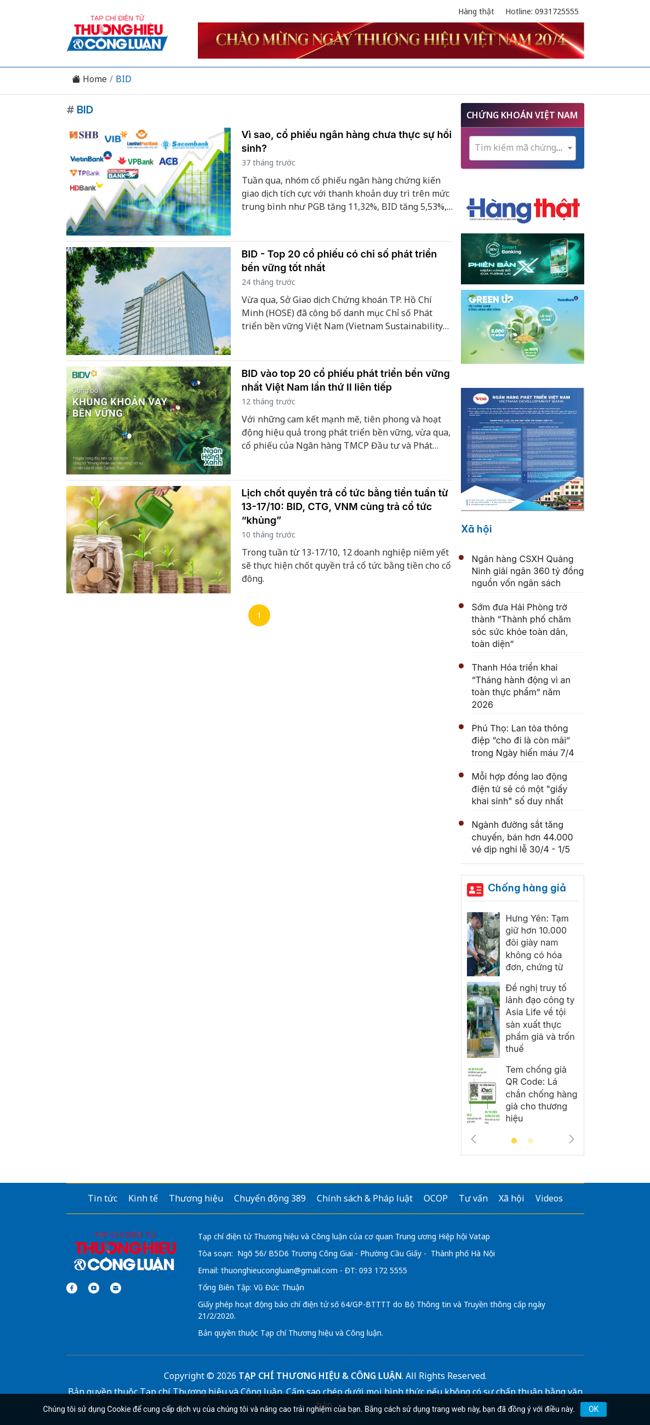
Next (571, 1139)
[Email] (115, 1288)
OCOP (436, 1198)
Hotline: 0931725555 (542, 11)
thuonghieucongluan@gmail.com (279, 1270)
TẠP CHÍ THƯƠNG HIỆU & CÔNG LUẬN (320, 1376)
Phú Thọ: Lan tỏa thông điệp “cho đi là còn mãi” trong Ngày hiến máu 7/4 (523, 740)
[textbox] (522, 148)
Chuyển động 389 (270, 1198)
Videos (549, 1198)
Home (89, 79)
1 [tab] (514, 1141)
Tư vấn (473, 1198)
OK (593, 1409)
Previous (473, 1139)
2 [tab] (530, 1141)
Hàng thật (476, 11)
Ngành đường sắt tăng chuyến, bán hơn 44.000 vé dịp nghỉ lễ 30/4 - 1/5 (522, 837)
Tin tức (102, 1198)
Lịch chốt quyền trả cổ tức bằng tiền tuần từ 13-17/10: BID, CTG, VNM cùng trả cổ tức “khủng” (345, 506)
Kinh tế (143, 1198)
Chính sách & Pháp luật (365, 1198)
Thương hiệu (196, 1198)
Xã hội (476, 529)
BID (124, 79)
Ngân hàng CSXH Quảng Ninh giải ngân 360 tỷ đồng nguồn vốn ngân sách (528, 571)
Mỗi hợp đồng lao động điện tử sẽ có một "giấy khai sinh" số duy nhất (520, 788)
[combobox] (522, 148)
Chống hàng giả (527, 888)
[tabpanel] (522, 1022)
